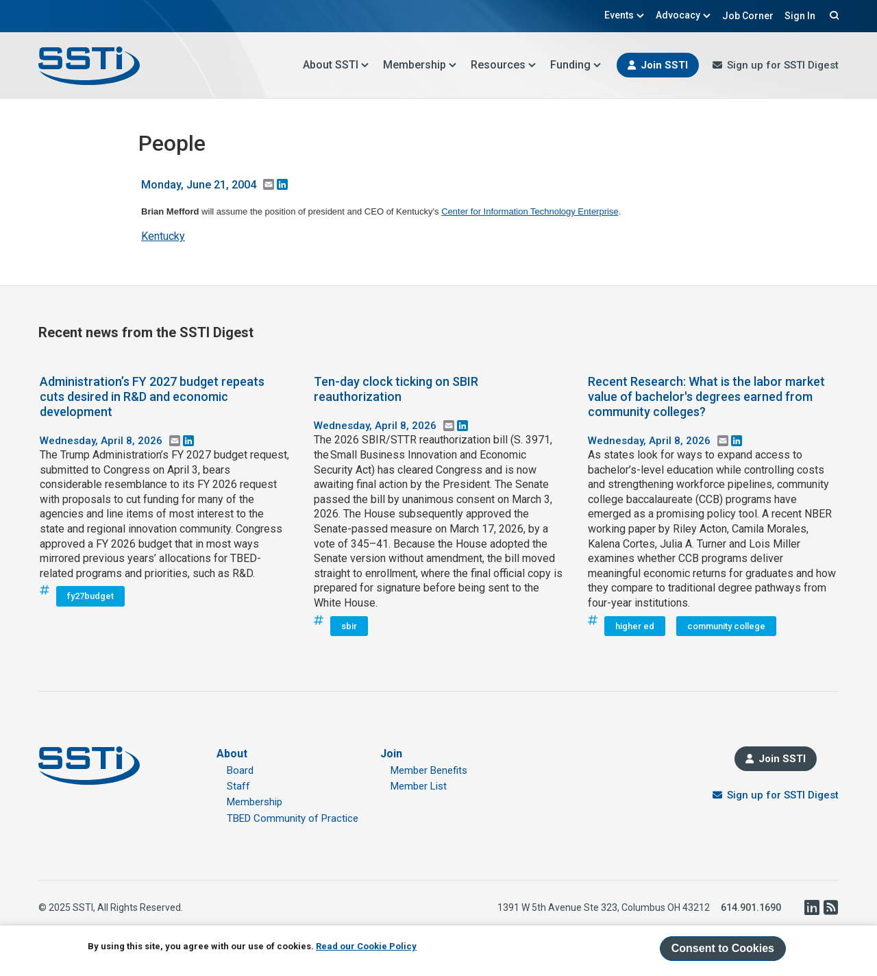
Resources (503, 64)
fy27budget (90, 596)
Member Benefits (429, 770)
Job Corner (748, 15)
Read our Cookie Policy (366, 946)
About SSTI (336, 64)
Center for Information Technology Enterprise (529, 211)
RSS (830, 907)
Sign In (800, 15)
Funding (576, 64)
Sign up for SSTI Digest (783, 65)
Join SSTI (664, 65)
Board (240, 770)
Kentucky (163, 236)
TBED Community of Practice (292, 818)
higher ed (634, 626)
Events (624, 15)
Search (832, 15)
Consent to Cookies (722, 948)
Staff (238, 786)
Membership (420, 64)
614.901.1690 (751, 907)
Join (391, 753)
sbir (349, 626)
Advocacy (683, 15)
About (232, 753)
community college (726, 626)
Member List (419, 786)
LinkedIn (811, 907)
